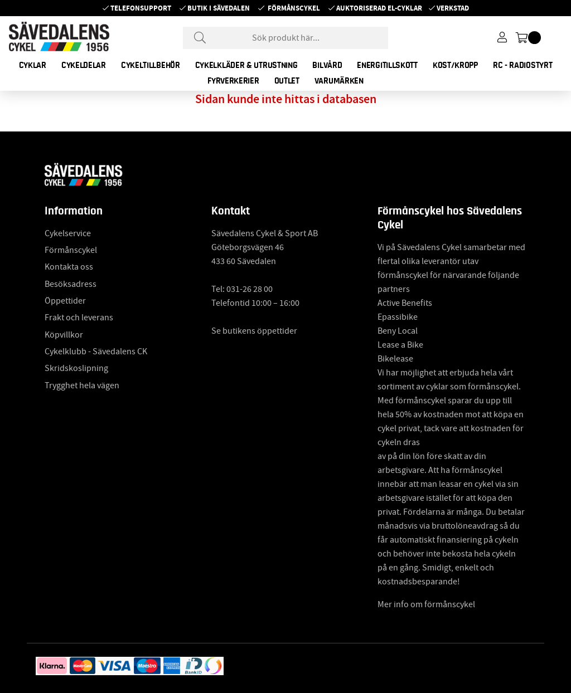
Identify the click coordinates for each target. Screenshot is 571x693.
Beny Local (398, 330)
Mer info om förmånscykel (426, 604)
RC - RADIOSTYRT (523, 65)
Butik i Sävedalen (218, 8)
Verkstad (453, 8)
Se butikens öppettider (254, 330)
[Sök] (285, 38)
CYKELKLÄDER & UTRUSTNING (246, 65)
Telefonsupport (140, 8)
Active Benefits (405, 303)
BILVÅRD (327, 65)
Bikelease (395, 358)
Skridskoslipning (76, 368)
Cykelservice (68, 233)
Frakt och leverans (79, 317)
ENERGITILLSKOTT (387, 65)
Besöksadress (70, 284)
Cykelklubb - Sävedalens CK (96, 351)
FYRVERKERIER (233, 80)
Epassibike (398, 317)
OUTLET (286, 80)
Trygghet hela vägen (82, 385)
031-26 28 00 (249, 289)
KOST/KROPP (455, 65)
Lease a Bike (400, 344)
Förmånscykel (294, 8)
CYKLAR (32, 65)
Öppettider (65, 300)
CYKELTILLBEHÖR (150, 65)
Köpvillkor (64, 334)
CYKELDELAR (83, 65)
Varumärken (339, 80)
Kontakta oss (69, 266)
